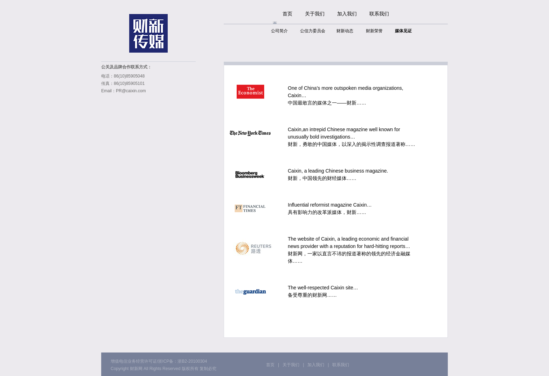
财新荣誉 (374, 30)
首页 (287, 13)
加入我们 (347, 13)
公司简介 (279, 30)
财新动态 (344, 30)
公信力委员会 (312, 30)
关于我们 (315, 13)
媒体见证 (403, 30)
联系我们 (379, 13)
